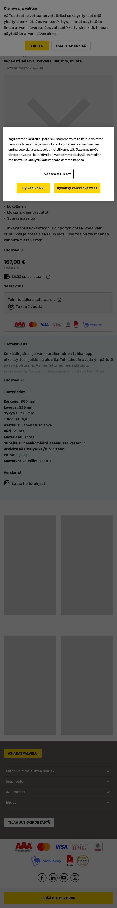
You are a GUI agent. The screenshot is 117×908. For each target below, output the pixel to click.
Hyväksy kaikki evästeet (77, 188)
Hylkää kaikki (33, 188)
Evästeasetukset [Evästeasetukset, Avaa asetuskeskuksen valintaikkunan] (57, 174)
